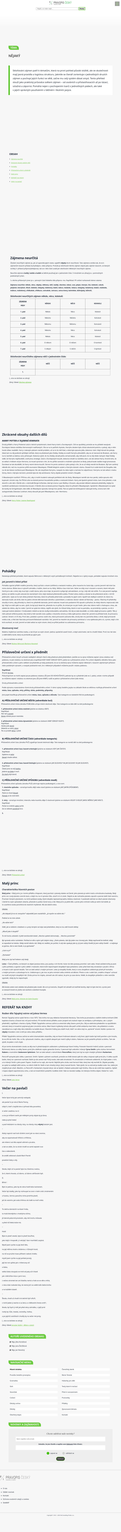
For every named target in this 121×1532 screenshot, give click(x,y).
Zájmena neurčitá (17, 159)
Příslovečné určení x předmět (21, 170)
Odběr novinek (8, 1492)
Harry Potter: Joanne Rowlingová (23, 500)
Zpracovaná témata (69, 1409)
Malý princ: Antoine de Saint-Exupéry (25, 999)
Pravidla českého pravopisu (20, 1375)
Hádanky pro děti (68, 1381)
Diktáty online (15, 1403)
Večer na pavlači (16, 182)
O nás (5, 1488)
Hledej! (81, 9)
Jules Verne (15, 1080)
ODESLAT (60, 1459)
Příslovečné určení (18, 875)
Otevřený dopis (15, 1415)
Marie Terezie (67, 1375)
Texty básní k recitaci (69, 1386)
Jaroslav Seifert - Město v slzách (23, 1325)
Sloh (11, 1386)
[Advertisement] (60, 27)
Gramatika (14, 1381)
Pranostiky (66, 1398)
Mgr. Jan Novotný (18, 1350)
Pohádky (14, 167)
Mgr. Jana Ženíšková (19, 1346)
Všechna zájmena (25, 382)
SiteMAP (6, 1503)
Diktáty (12, 1409)
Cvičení (12, 1398)
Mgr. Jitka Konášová (19, 1342)
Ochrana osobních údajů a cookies (16, 1499)
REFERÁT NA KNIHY (17, 178)
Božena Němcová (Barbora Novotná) (25, 644)
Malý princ (14, 174)
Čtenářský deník (68, 1369)
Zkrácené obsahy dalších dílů (20, 163)
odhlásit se (69, 1453)
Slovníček (13, 1392)
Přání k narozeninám (70, 1392)
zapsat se (53, 1453)
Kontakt (65, 1415)
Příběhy (65, 1403)
